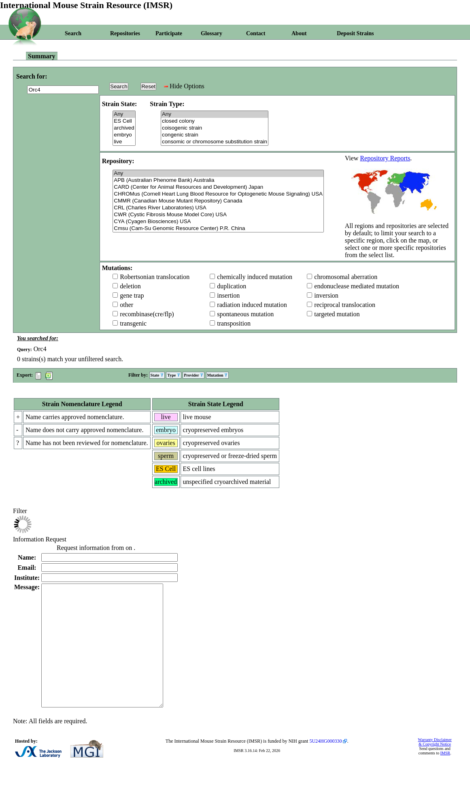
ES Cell (124, 121)
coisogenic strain (214, 128)
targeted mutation (336, 314)
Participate (168, 33)
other (126, 304)
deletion (130, 286)
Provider (193, 375)
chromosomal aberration (345, 276)
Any (124, 114)
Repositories (125, 33)
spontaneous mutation (245, 314)
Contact (255, 33)
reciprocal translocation (344, 304)
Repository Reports (385, 158)
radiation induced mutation (252, 304)
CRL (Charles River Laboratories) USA (218, 208)
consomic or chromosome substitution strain (214, 141)
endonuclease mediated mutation (356, 286)
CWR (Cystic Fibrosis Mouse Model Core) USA (218, 214)
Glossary (211, 33)
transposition (234, 323)
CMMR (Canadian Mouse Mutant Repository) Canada (218, 201)
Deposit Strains (355, 33)
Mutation (217, 375)
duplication (231, 286)
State (157, 375)
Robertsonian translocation (154, 276)
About (298, 33)
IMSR (445, 777)
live (124, 141)
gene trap (132, 295)
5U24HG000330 (325, 765)
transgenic (133, 323)
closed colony (214, 121)
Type (173, 375)
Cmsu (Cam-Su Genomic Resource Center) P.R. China (218, 228)
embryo (124, 135)
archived (124, 128)
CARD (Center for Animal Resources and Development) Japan (218, 187)
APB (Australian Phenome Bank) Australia (218, 180)
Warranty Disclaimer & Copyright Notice (434, 766)
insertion (228, 295)
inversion (326, 295)
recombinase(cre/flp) (147, 314)
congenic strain (214, 135)
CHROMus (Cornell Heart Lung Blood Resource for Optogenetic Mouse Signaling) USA (218, 194)
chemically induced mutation (254, 276)
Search (73, 33)
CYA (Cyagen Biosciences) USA (218, 221)
